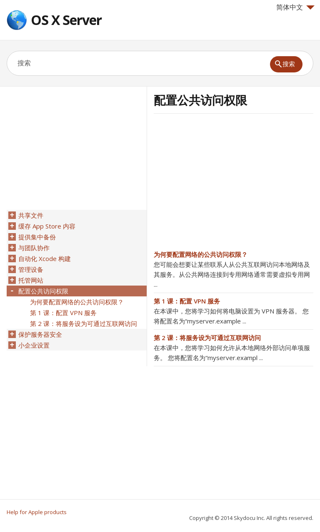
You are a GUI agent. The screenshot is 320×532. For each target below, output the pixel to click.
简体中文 (295, 7)
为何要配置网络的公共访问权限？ (201, 254)
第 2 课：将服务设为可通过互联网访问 (207, 337)
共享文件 (30, 215)
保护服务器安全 (40, 334)
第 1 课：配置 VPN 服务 (187, 301)
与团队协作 (34, 248)
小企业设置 (34, 345)
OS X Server (66, 20)
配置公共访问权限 (43, 291)
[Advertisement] (224, 184)
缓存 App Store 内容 (46, 226)
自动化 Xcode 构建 (44, 258)
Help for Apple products (37, 512)
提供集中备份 (37, 237)
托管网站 (30, 280)
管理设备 (30, 269)
